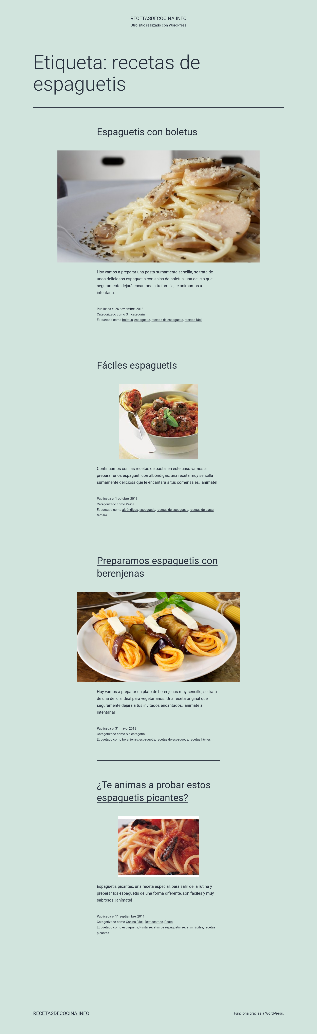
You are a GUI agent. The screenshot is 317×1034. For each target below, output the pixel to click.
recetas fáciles (200, 739)
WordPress (274, 1013)
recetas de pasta (202, 510)
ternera (102, 515)
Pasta (130, 504)
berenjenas (130, 739)
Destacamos (154, 922)
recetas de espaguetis (167, 320)
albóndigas (130, 510)
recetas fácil (193, 320)
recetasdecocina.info (158, 18)
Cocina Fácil (135, 922)
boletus (127, 320)
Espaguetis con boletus (147, 132)
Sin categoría (135, 314)
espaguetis (142, 320)
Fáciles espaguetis (137, 365)
